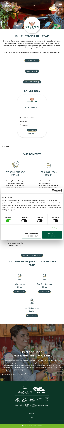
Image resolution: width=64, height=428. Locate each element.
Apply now (32, 130)
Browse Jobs (19, 291)
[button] (55, 4)
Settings (55, 228)
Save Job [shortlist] (31, 134)
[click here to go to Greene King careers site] (32, 396)
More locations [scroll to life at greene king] (31, 82)
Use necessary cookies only (31, 235)
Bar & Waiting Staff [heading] (32, 107)
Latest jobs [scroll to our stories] (31, 71)
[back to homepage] (7, 4)
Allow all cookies (52, 235)
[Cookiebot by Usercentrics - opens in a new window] (53, 190)
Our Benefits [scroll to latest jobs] (31, 60)
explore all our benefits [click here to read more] (32, 255)
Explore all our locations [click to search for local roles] (14, 375)
